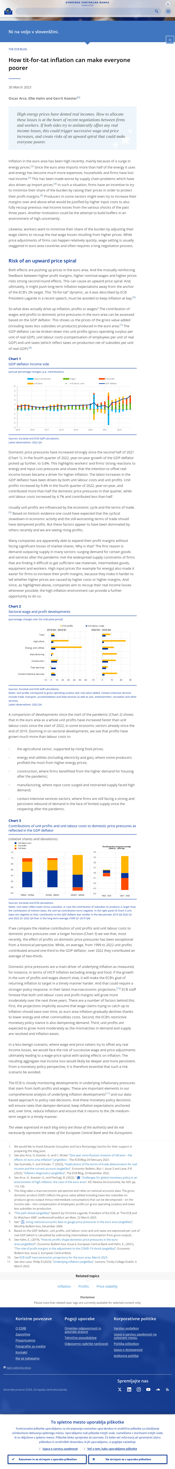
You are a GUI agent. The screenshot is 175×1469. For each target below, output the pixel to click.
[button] (168, 4)
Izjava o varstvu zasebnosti (60, 1448)
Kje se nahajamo (27, 1358)
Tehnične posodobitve (81, 1338)
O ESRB (21, 1328)
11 (107, 1093)
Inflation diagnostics (37, 1173)
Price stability (107, 1286)
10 (118, 988)
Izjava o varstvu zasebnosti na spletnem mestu (135, 1336)
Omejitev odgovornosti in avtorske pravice (83, 1330)
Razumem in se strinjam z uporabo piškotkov (47, 1459)
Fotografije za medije (31, 1346)
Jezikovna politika (126, 1356)
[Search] (85, 11)
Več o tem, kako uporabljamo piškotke (112, 1448)
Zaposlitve (23, 1334)
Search (156, 11)
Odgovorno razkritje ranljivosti (86, 1344)
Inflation (64, 1286)
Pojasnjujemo (25, 1340)
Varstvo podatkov (126, 1328)
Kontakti (21, 1352)
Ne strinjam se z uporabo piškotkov (128, 1459)
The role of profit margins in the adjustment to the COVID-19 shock (58, 1248)
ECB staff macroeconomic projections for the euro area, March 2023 (63, 1257)
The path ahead (25, 1213)
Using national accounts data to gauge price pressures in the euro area (72, 1222)
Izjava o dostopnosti (128, 1350)
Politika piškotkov (126, 1344)
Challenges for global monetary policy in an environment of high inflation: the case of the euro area (75, 1180)
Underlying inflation (66, 1262)
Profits (83, 1286)
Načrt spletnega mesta (19, 1367)
